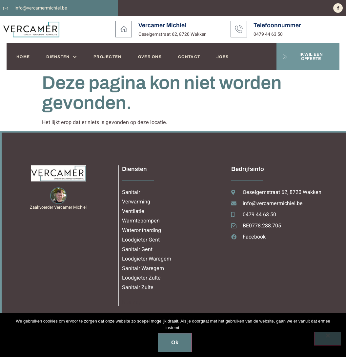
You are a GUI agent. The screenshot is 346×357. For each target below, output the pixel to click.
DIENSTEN (61, 56)
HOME (23, 56)
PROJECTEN (107, 56)
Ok (174, 342)
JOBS (222, 56)
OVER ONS (150, 56)
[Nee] (327, 339)
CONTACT (189, 56)
